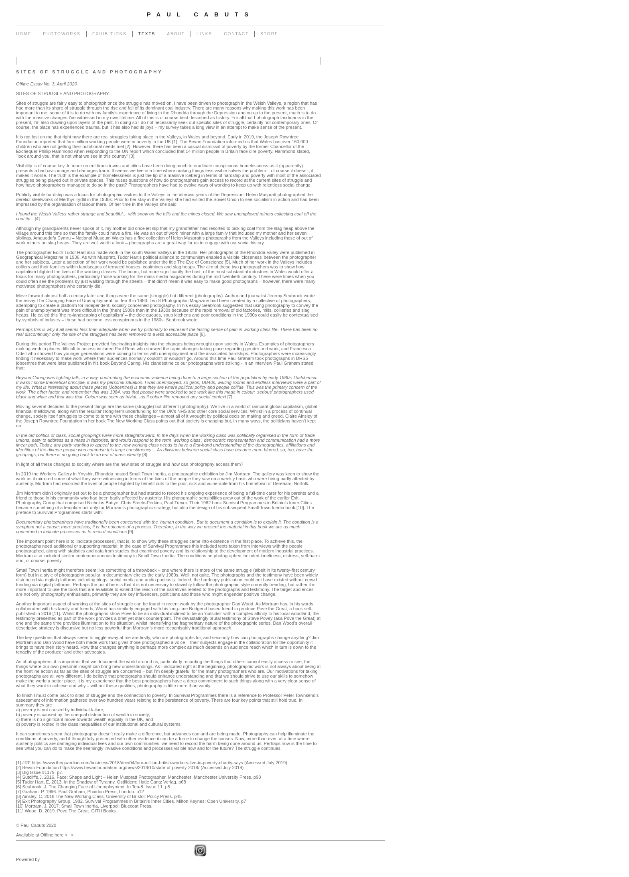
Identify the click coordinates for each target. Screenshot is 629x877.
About (176, 34)
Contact (236, 34)
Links (204, 34)
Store (269, 34)
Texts (146, 34)
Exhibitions (109, 34)
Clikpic (47, 859)
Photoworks (62, 34)
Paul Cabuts (200, 14)
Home (23, 34)
